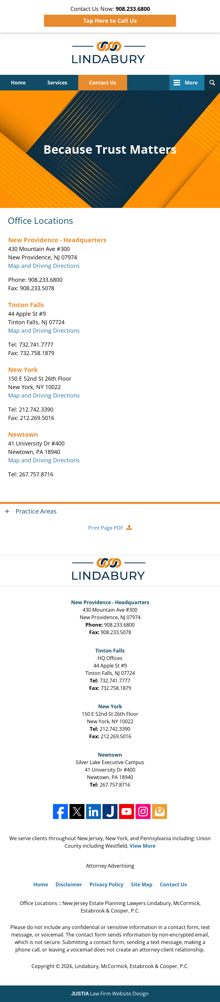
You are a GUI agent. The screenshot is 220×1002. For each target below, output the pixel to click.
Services (57, 82)
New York (23, 369)
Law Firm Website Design (110, 993)
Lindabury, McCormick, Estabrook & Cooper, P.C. (132, 966)
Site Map (141, 884)
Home (18, 82)
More (191, 82)
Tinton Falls (26, 305)
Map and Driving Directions (44, 265)
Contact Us (102, 82)
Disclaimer (68, 884)
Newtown (23, 434)
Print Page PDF (105, 527)
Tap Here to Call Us (110, 20)
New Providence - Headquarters (57, 240)
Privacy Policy (106, 884)
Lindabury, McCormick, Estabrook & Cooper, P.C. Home (110, 54)
